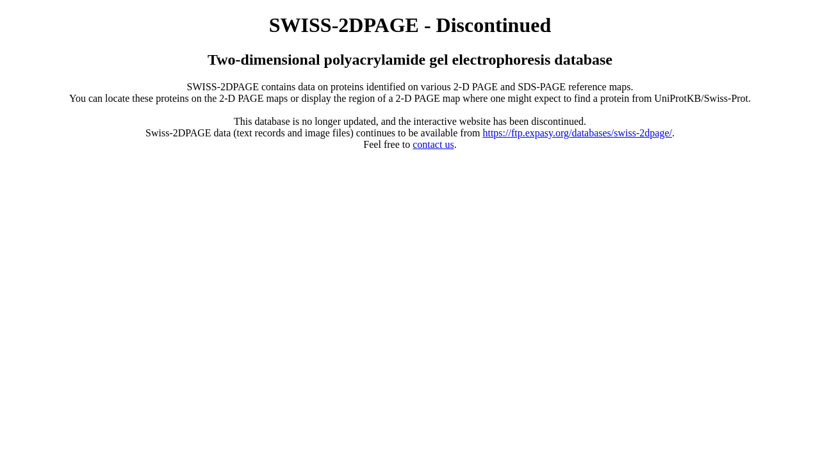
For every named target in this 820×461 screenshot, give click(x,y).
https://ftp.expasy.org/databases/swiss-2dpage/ (577, 132)
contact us (433, 144)
